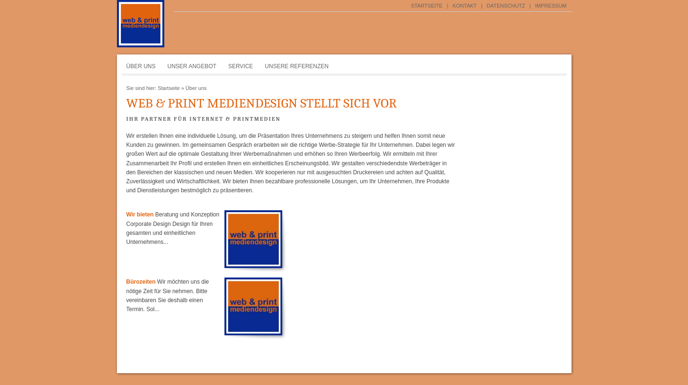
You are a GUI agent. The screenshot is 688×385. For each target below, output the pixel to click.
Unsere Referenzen (297, 66)
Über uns (141, 66)
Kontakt (465, 6)
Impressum (551, 6)
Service (240, 66)
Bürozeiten (141, 281)
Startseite (427, 6)
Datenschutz (506, 6)
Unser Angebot (192, 66)
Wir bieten (140, 214)
